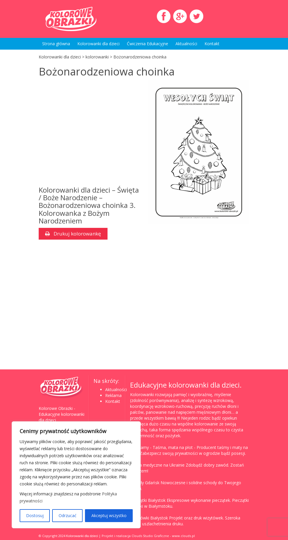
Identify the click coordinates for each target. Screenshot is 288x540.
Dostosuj (35, 515)
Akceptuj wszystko (109, 515)
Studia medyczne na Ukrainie (157, 465)
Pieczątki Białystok (148, 500)
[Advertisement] (89, 133)
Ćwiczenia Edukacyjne (147, 43)
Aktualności (186, 43)
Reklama (113, 395)
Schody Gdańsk (144, 482)
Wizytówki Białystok (149, 518)
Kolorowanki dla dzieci (98, 43)
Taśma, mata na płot (173, 447)
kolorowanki (97, 57)
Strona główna (56, 43)
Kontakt (212, 43)
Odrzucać (67, 515)
